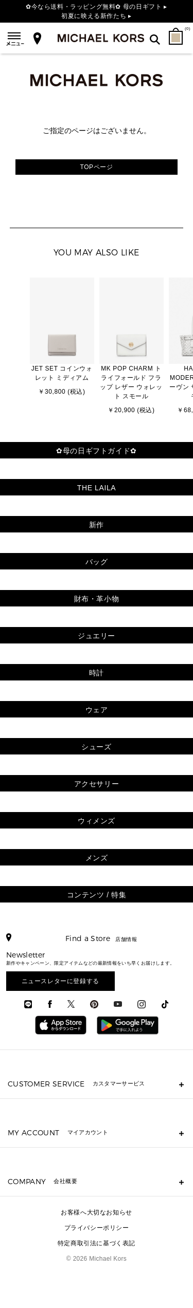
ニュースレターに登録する (60, 981)
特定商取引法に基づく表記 (96, 1243)
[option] (62, 338)
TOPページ (96, 167)
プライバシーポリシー (96, 1227)
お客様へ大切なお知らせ (96, 1212)
